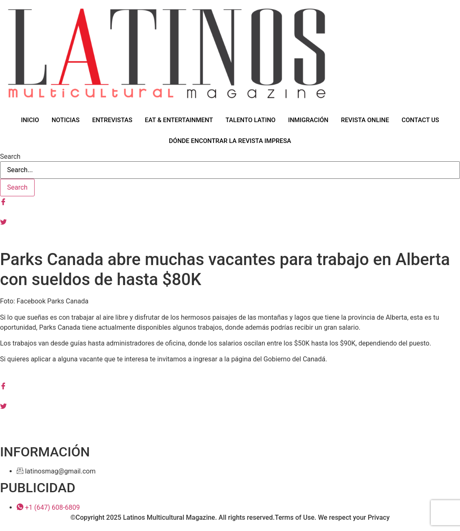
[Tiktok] (230, 241)
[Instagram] (230, 211)
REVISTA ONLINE (365, 120)
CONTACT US (420, 120)
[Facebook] (230, 201)
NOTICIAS (66, 120)
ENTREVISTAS (112, 120)
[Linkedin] (230, 416)
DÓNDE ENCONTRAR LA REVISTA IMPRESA (230, 141)
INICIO (30, 120)
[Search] (17, 187)
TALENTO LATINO (251, 120)
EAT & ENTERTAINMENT (179, 120)
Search (10, 156)
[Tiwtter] (230, 221)
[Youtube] (230, 231)
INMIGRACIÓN (308, 120)
